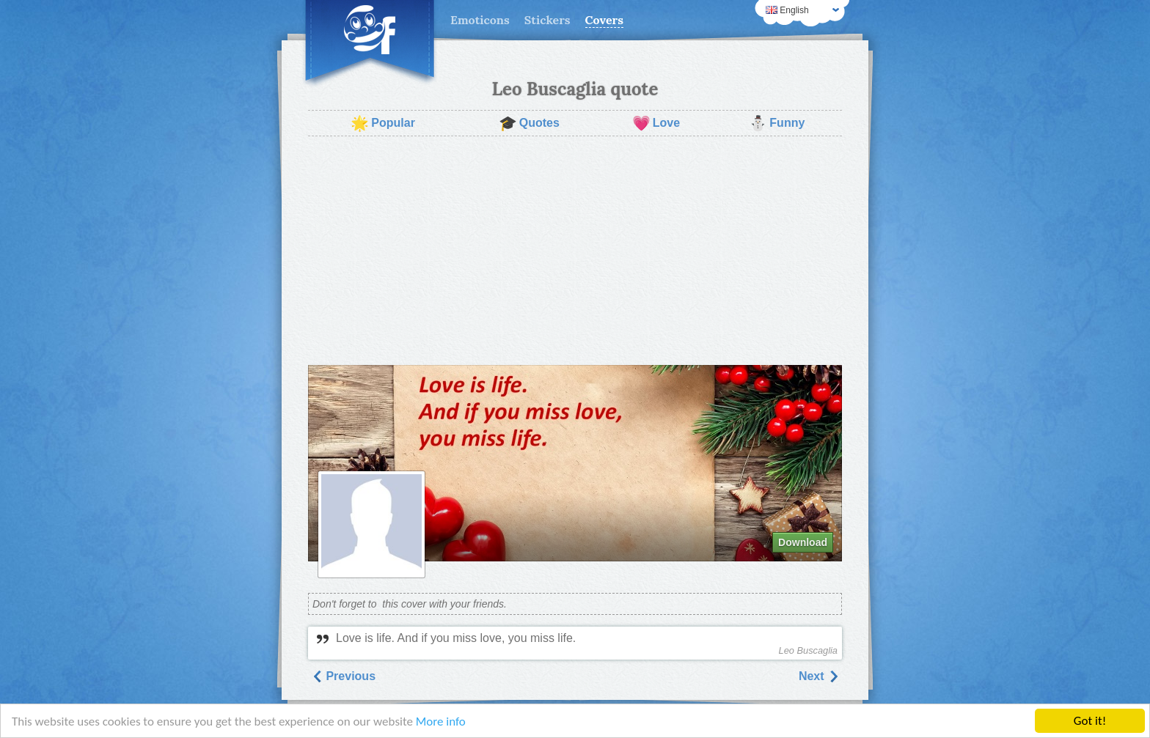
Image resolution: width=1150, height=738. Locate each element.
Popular (383, 123)
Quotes (529, 123)
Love (656, 123)
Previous (343, 676)
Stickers (547, 19)
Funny (777, 123)
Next (819, 676)
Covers (604, 19)
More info (441, 721)
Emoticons (480, 19)
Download (802, 542)
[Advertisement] (575, 250)
